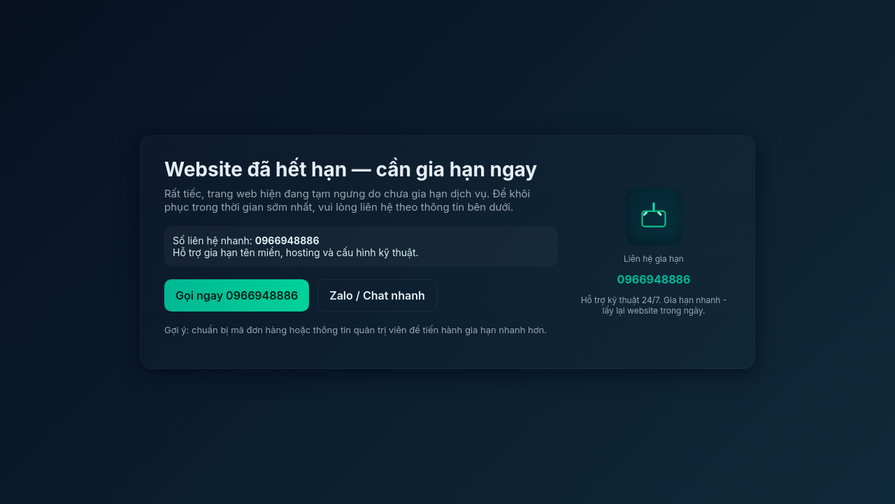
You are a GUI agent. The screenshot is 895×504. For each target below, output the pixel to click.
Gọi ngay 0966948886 (237, 295)
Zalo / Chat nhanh (377, 295)
